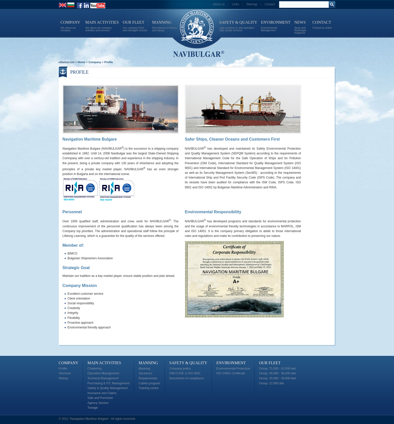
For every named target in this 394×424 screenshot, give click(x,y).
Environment (231, 363)
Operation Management (103, 373)
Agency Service (97, 403)
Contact (270, 4)
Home (81, 62)
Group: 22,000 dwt (271, 383)
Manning (148, 363)
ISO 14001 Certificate (230, 373)
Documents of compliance (186, 378)
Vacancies (145, 373)
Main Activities (104, 363)
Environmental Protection (233, 368)
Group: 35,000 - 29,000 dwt (277, 378)
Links (235, 4)
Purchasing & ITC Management (108, 383)
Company (94, 62)
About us (219, 4)
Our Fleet (270, 363)
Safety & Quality (188, 363)
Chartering (94, 368)
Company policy (180, 368)
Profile (108, 62)
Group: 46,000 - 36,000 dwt (277, 373)
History (63, 378)
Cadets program (149, 383)
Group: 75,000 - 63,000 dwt (277, 368)
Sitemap (251, 4)
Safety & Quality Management (107, 388)
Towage (92, 407)
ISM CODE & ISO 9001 (185, 373)
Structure (65, 373)
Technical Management (102, 378)
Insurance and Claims (102, 393)
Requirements (147, 378)
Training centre (148, 388)
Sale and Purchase (100, 398)
